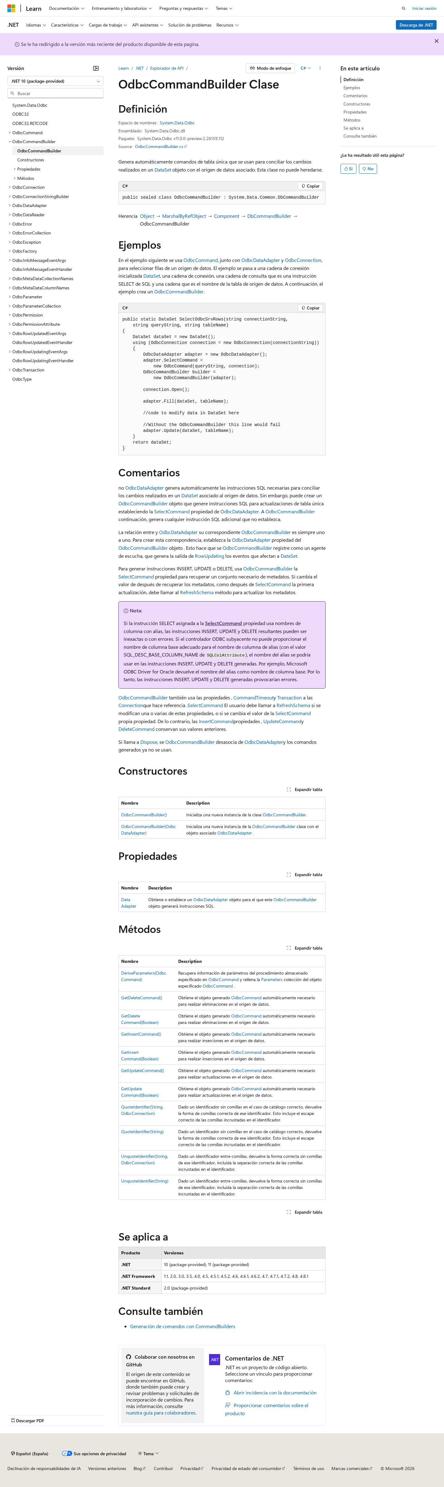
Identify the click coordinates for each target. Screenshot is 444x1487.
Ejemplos (351, 87)
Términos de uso (308, 1468)
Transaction (289, 697)
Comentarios (355, 95)
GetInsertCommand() (141, 1034)
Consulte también (360, 136)
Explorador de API (167, 68)
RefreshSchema (197, 592)
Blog (138, 1468)
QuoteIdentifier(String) (142, 1131)
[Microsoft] (11, 8)
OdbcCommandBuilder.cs (159, 146)
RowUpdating (209, 556)
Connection (130, 705)
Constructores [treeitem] (30, 160)
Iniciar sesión (424, 8)
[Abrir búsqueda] (403, 8)
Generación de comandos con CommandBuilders (182, 1326)
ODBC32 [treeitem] (20, 114)
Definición (353, 79)
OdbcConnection (303, 260)
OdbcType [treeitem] (21, 379)
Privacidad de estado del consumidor (246, 1468)
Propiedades (355, 112)
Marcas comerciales (350, 1468)
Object (147, 216)
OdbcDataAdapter (260, 260)
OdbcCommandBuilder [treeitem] (39, 151)
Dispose (148, 742)
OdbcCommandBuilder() (144, 815)
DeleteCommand (136, 729)
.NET (139, 68)
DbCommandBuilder (269, 216)
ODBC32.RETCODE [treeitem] (30, 123)
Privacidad (190, 1468)
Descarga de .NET (416, 25)
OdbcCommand (200, 260)
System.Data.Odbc (177, 123)
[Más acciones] (320, 68)
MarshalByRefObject (184, 216)
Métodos (351, 120)
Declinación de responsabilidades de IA (44, 1468)
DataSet (162, 169)
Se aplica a (353, 128)
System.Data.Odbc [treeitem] (29, 105)
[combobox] (55, 81)
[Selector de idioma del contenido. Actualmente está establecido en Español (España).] (29, 1453)
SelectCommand (172, 511)
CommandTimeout (253, 697)
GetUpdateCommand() (142, 1070)
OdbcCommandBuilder (179, 291)
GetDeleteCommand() (141, 997)
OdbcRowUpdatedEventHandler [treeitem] (42, 342)
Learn (123, 68)
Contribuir (163, 1468)
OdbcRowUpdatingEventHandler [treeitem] (43, 360)
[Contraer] (96, 68)
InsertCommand (216, 721)
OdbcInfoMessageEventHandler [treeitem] (42, 269)
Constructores (356, 104)
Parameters (271, 979)
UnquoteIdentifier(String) (144, 1181)
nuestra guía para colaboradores (160, 1412)
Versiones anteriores (107, 1468)
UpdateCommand (282, 721)
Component (226, 216)
